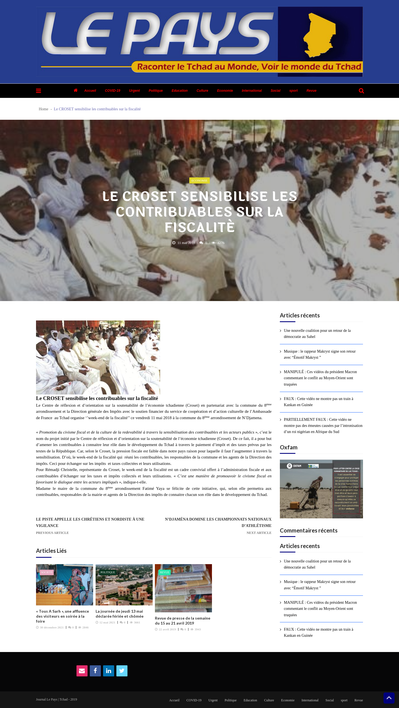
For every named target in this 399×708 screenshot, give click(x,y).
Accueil (90, 91)
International (252, 91)
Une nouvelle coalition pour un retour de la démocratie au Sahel (317, 333)
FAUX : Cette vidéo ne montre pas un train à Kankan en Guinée (318, 402)
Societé (46, 572)
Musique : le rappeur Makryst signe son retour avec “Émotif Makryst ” (319, 354)
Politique (156, 91)
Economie (225, 91)
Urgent (134, 91)
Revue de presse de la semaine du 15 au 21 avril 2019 (182, 620)
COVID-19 (112, 91)
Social (275, 91)
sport (293, 91)
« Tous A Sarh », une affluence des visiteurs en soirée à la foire (62, 616)
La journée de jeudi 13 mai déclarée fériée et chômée (120, 613)
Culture (202, 91)
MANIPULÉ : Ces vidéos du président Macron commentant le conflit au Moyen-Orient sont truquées (320, 378)
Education (180, 91)
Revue (311, 91)
